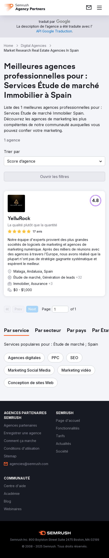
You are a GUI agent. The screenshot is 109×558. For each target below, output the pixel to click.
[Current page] (60, 309)
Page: (46, 309)
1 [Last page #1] (75, 309)
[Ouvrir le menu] (99, 7)
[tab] (16, 331)
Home (8, 45)
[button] (54, 161)
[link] (89, 8)
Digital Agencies (33, 45)
